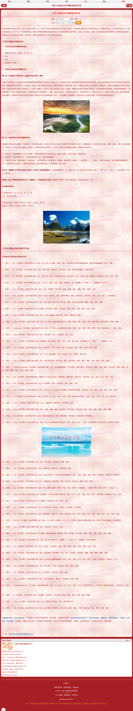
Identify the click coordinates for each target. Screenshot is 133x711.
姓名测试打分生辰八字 (79, 618)
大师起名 (104, 618)
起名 (9, 1)
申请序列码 (67, 687)
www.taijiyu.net (18, 618)
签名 (104, 1)
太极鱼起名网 (7, 618)
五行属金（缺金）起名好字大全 (12, 669)
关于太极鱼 (59, 695)
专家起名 (76, 687)
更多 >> (128, 640)
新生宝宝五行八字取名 (9, 675)
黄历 (123, 1)
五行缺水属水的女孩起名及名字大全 (14, 666)
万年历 (122, 618)
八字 (85, 1)
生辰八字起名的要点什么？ (24, 644)
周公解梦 (10, 621)
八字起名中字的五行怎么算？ (12, 654)
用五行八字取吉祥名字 (9, 672)
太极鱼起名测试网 (71, 691)
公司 (66, 1)
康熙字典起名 (113, 618)
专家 (47, 1)
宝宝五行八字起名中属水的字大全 (21, 634)
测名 (28, 1)
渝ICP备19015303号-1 (66, 699)
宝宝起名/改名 (94, 618)
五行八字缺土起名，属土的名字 (12, 663)
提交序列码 (58, 687)
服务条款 (67, 695)
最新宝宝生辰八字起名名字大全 (12, 651)
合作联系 (75, 695)
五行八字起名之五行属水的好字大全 (14, 657)
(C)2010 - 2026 (60, 691)
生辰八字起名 (6, 640)
